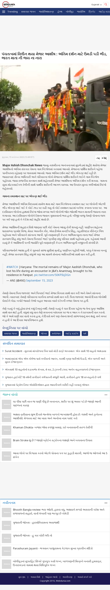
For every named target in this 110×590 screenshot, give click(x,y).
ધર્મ (84, 333)
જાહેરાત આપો (51, 576)
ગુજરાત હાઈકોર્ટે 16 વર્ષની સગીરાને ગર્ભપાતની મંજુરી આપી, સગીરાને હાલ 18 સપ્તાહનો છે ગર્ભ (53, 377)
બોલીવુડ (70, 11)
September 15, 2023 (39, 280)
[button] (3, 11)
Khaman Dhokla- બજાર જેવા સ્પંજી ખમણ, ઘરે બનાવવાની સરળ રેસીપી (53, 427)
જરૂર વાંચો (10, 394)
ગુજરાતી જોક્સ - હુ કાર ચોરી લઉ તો (32, 535)
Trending (12, 11)
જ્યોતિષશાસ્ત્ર (46, 11)
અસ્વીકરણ (67, 576)
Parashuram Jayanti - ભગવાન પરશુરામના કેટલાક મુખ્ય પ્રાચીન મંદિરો (53, 548)
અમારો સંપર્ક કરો (85, 576)
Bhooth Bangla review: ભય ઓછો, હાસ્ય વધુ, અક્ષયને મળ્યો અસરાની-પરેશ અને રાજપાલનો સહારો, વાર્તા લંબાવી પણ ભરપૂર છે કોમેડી (58, 511)
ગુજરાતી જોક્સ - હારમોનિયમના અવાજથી (36, 522)
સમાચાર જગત (28, 11)
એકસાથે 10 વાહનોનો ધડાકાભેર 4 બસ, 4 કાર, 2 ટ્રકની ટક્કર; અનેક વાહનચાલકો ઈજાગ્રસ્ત (52, 369)
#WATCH (12, 267)
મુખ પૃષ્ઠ (21, 576)
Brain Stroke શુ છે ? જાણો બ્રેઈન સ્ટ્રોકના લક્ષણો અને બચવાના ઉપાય (52, 440)
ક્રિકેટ (92, 11)
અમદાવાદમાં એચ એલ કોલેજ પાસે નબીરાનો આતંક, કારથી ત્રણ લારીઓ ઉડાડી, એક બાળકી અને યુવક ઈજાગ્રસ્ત (55, 360)
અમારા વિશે (35, 576)
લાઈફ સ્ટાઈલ (72, 333)
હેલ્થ (59, 11)
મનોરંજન (56, 333)
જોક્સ (44, 333)
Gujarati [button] (95, 4)
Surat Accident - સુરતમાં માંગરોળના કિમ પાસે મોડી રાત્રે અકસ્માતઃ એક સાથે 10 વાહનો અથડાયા (55, 351)
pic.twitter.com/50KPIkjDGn (52, 275)
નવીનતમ (9, 502)
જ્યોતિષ (81, 11)
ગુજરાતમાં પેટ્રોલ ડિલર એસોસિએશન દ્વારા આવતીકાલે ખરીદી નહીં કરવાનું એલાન (47, 385)
